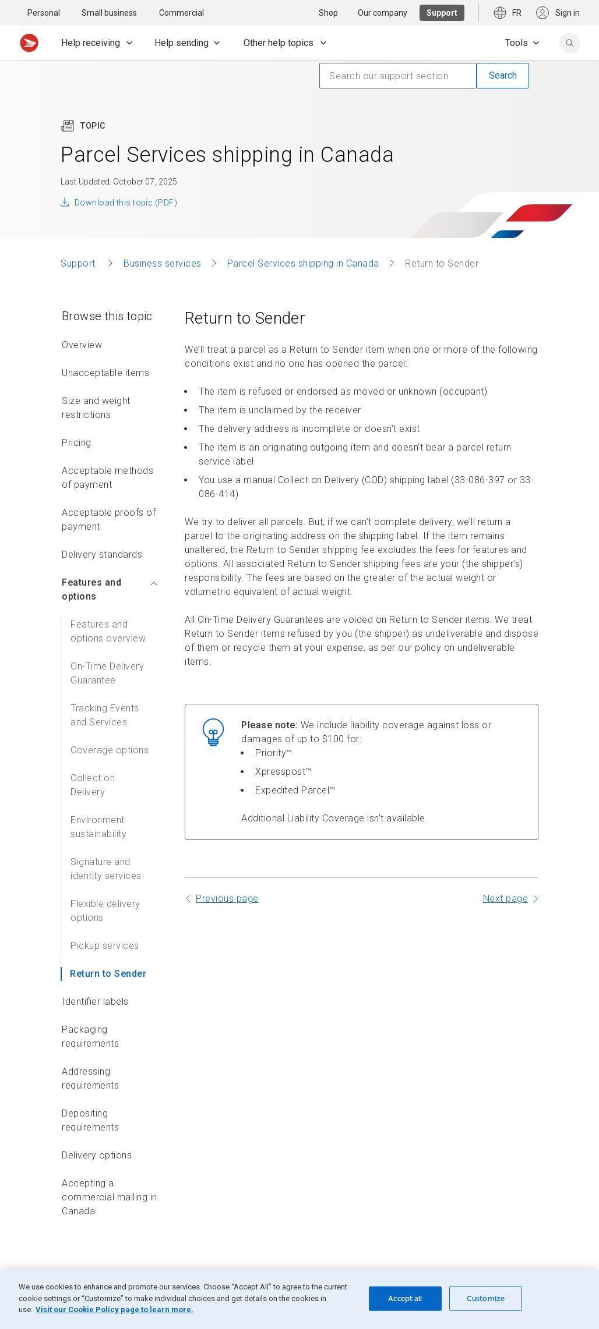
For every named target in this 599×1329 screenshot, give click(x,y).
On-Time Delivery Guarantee (107, 673)
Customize (486, 1298)
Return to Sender (108, 973)
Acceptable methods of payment (107, 477)
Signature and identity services (106, 868)
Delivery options (97, 1155)
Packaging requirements (90, 1036)
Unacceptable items (105, 372)
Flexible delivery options (105, 910)
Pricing (76, 442)
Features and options (109, 589)
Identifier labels (95, 1001)
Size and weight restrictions (96, 407)
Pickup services (105, 945)
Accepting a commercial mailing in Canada (109, 1197)
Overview (82, 344)
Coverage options (110, 750)
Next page (505, 898)
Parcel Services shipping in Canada (303, 263)
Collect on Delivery (93, 785)
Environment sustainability (98, 826)
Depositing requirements (90, 1120)
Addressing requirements (90, 1078)
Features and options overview (108, 631)
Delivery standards (102, 554)
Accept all (405, 1298)
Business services (163, 263)
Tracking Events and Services (105, 715)
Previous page (227, 898)
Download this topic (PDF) (126, 202)
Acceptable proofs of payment (109, 519)
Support (79, 263)
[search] (569, 43)
